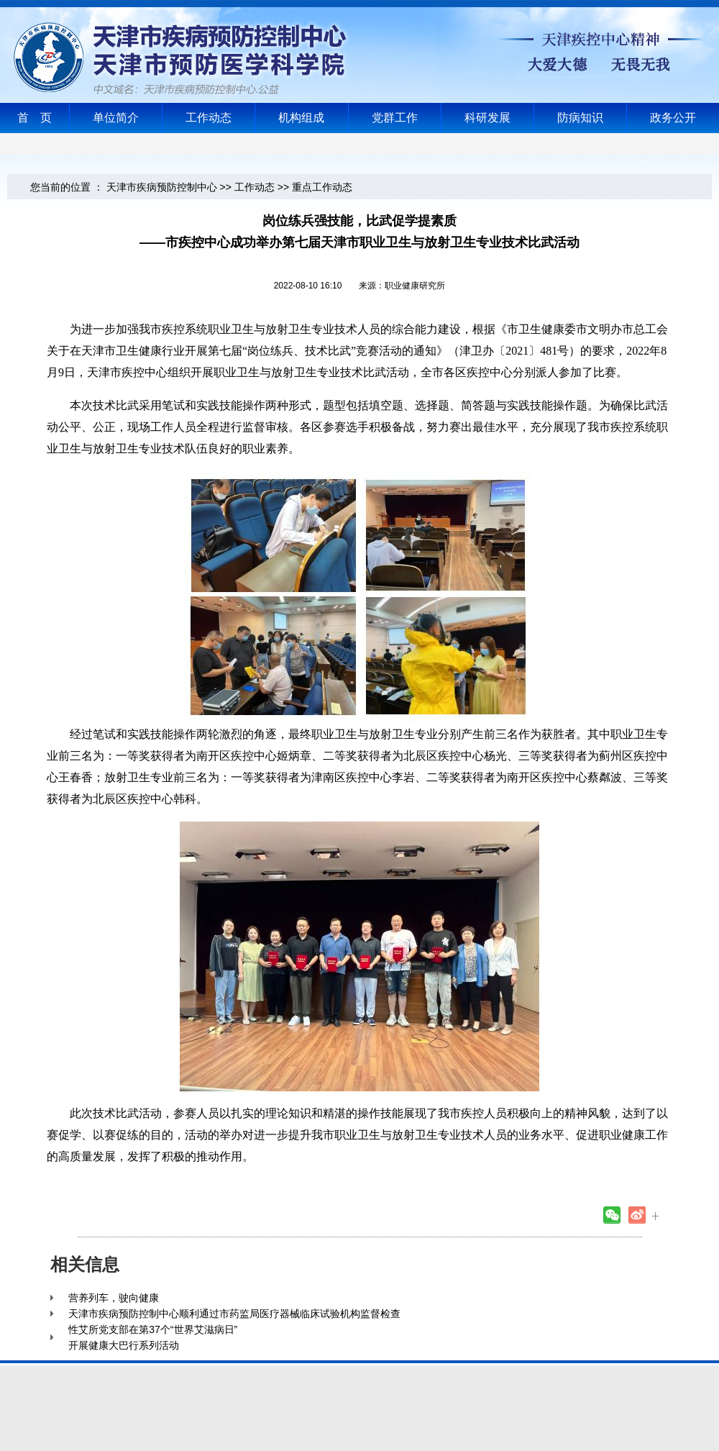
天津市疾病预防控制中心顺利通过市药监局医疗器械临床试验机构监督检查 (234, 1313)
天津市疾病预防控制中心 (161, 187)
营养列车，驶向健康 (113, 1298)
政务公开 (673, 118)
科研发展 (487, 118)
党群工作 (395, 118)
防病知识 (580, 118)
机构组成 (301, 118)
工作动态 (209, 118)
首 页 (34, 118)
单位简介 (116, 118)
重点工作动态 (322, 187)
